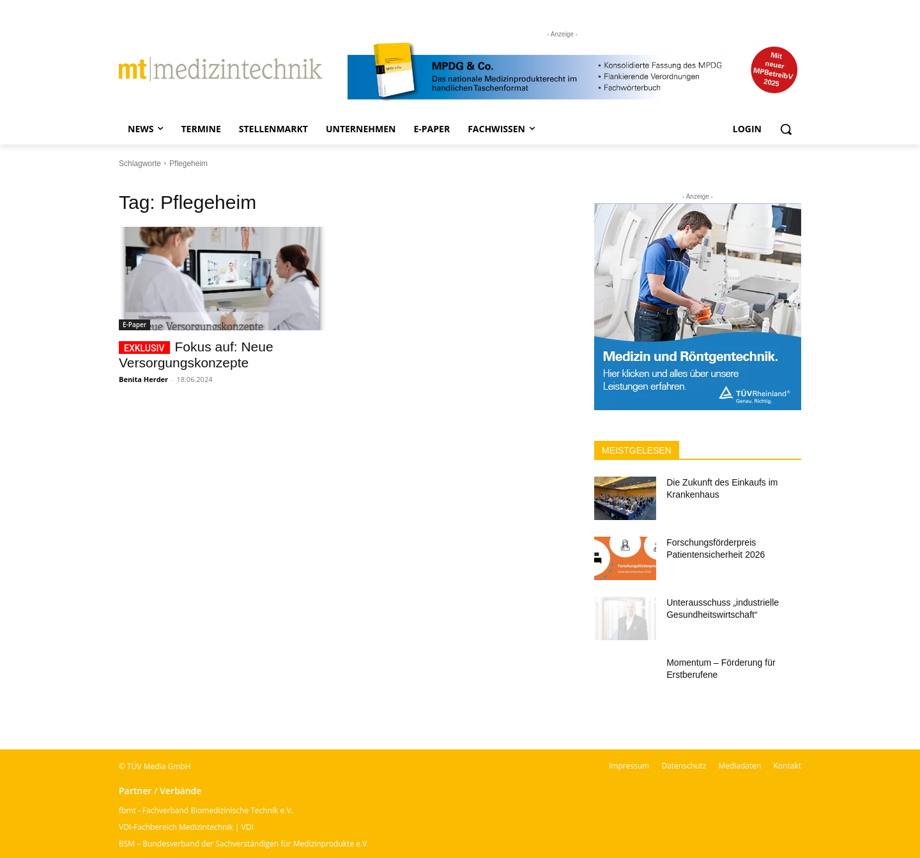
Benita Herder (143, 379)
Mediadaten (739, 765)
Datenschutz (683, 765)
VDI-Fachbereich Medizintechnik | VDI (186, 827)
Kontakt (787, 765)
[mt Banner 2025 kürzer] (574, 72)
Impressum (629, 765)
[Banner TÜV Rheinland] (697, 306)
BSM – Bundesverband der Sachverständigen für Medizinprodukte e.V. (244, 843)
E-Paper (134, 324)
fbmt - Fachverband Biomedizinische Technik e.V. (206, 810)
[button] (785, 129)
